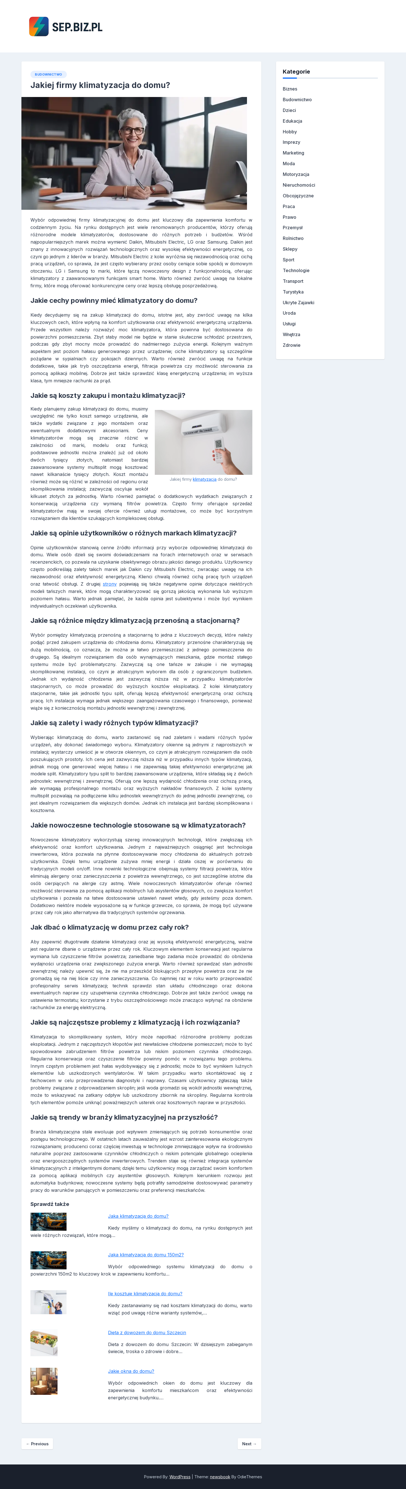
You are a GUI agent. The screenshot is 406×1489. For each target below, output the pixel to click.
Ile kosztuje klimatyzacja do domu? (145, 1293)
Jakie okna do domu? (131, 1371)
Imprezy (291, 142)
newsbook (220, 1476)
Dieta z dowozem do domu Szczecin (147, 1332)
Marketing (293, 153)
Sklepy (290, 249)
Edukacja (292, 121)
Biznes (290, 89)
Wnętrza (291, 334)
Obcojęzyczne (298, 195)
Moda (289, 163)
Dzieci (289, 110)
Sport (288, 259)
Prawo (289, 217)
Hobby (290, 131)
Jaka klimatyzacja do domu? (138, 1216)
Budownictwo (48, 74)
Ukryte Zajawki (298, 302)
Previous (37, 1443)
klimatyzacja (205, 479)
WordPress (180, 1476)
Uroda (289, 313)
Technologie (296, 270)
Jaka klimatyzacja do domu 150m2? (146, 1255)
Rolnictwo (293, 238)
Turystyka (293, 292)
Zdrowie (292, 345)
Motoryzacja (296, 174)
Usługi (289, 324)
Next (249, 1443)
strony (110, 584)
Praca (289, 206)
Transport (293, 281)
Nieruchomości (299, 185)
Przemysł (293, 227)
